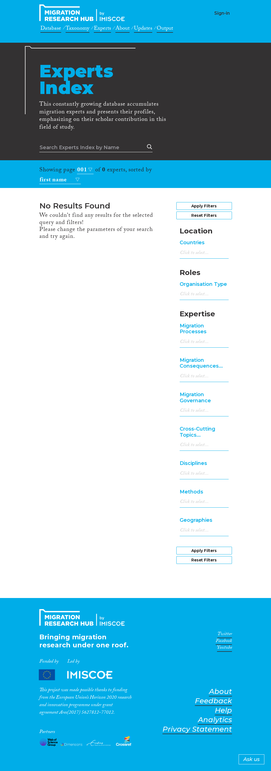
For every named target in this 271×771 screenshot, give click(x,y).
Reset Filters (204, 215)
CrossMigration (83, 12)
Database (50, 29)
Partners (80, 674)
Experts (102, 29)
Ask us (251, 759)
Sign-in (222, 13)
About (122, 29)
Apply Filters (204, 205)
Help (223, 710)
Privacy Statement (197, 729)
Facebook (224, 641)
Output (165, 29)
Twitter (224, 635)
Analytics (215, 720)
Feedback (213, 701)
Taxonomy (77, 29)
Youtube (224, 648)
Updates (143, 29)
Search (148, 147)
